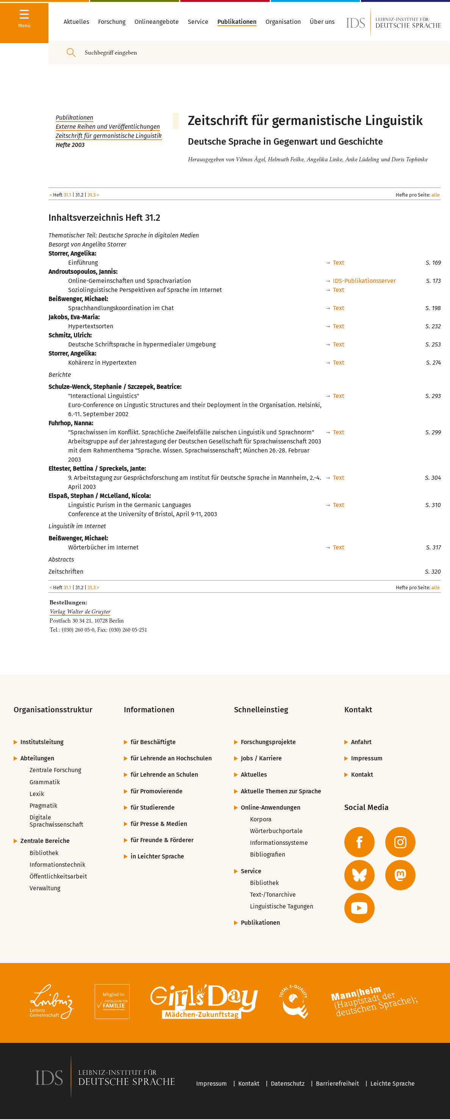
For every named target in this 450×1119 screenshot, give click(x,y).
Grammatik (45, 782)
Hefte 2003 (70, 144)
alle (435, 195)
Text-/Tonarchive (273, 894)
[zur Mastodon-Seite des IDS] (400, 875)
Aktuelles (254, 774)
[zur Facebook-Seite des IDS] (359, 842)
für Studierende (153, 807)
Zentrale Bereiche (45, 840)
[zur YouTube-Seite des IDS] (359, 908)
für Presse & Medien (159, 823)
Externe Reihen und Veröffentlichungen (108, 126)
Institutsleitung (42, 742)
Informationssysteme (279, 842)
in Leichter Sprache (157, 856)
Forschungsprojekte (268, 742)
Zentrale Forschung (55, 770)
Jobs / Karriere (261, 758)
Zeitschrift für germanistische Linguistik (109, 135)
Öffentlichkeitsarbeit (58, 876)
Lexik (37, 794)
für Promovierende (157, 791)
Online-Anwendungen (270, 807)
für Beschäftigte (153, 742)
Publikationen (74, 117)
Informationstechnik (57, 864)
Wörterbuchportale (276, 831)
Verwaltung (45, 888)
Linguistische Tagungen (281, 906)
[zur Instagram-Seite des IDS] (400, 842)
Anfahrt (361, 742)
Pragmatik (43, 805)
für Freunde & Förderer (162, 840)
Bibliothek (44, 853)
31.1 (67, 195)
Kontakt (362, 774)
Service (251, 871)
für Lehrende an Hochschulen (171, 758)
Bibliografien (267, 854)
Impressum (367, 758)
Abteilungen (37, 758)
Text (338, 262)
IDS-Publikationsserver (364, 280)
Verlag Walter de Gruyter (80, 611)
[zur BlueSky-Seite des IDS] (359, 875)
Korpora (261, 819)
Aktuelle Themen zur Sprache (281, 791)
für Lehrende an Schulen (164, 774)
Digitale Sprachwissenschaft (56, 821)
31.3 (91, 195)
